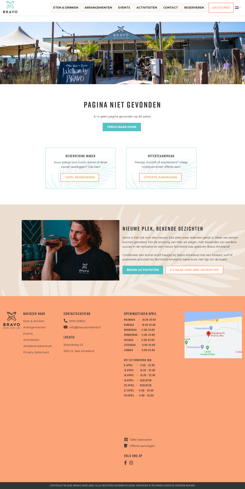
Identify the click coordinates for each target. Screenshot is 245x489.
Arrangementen (98, 11)
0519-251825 (77, 321)
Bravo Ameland (83, 485)
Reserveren (193, 11)
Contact (170, 11)
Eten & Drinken (65, 11)
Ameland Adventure (37, 346)
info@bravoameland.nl (85, 327)
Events (124, 11)
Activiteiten (146, 11)
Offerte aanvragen (142, 446)
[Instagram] (131, 463)
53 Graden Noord (183, 485)
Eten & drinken (33, 321)
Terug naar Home (122, 127)
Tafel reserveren (141, 439)
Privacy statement (36, 352)
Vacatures (221, 11)
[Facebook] (125, 463)
